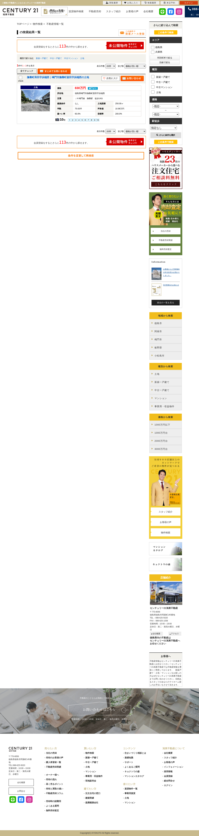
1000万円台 (161, 432)
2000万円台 (161, 441)
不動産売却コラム (54, 793)
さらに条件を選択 (165, 135)
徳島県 (156, 47)
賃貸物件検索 (76, 11)
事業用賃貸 (130, 793)
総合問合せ (169, 781)
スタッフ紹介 (113, 11)
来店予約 (169, 3)
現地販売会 (90, 781)
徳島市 (158, 323)
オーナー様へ (52, 775)
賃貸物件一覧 (131, 788)
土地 (82, 58)
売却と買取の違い (54, 788)
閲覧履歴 (112, 3)
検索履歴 (150, 3)
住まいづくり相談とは (135, 753)
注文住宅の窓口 (92, 793)
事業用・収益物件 (164, 406)
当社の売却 (166, 231)
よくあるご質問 (132, 767)
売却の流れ (51, 779)
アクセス (175, 633)
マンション (161, 398)
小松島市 (159, 355)
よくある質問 (52, 806)
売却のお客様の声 (54, 757)
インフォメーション (173, 767)
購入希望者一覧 (53, 762)
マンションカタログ (134, 776)
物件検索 (165, 532)
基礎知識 (129, 757)
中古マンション (71, 58)
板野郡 (158, 347)
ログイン (168, 785)
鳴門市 (158, 339)
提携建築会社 (91, 802)
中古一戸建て (56, 58)
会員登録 (168, 776)
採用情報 (168, 771)
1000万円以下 (162, 424)
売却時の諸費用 (53, 801)
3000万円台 (161, 449)
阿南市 (158, 331)
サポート (129, 762)
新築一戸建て (42, 58)
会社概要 (148, 11)
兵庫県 (156, 52)
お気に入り (131, 3)
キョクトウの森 (132, 771)
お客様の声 (132, 11)
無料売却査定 (166, 249)
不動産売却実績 (166, 240)
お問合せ (21, 791)
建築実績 (89, 798)
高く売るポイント (54, 784)
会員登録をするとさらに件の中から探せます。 (89, 45)
